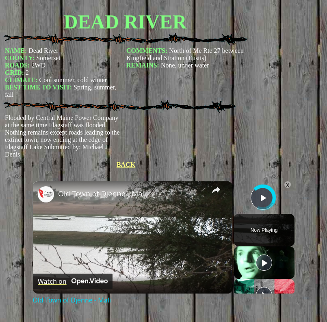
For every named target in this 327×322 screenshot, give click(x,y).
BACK (126, 164)
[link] (46, 194)
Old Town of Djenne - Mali (102, 193)
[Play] (264, 263)
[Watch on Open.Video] (73, 281)
